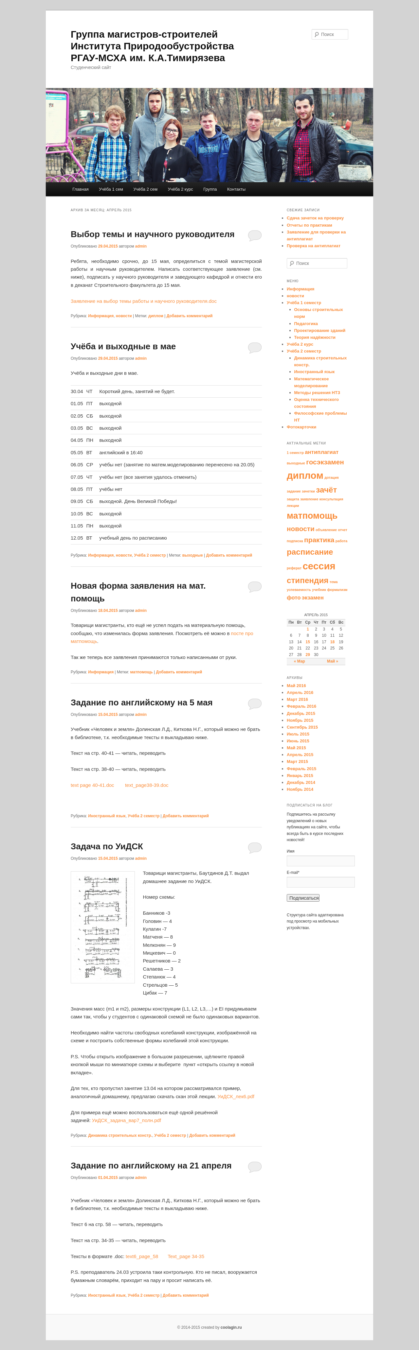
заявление (309, 499)
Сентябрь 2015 (302, 727)
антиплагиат (321, 452)
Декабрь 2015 (301, 713)
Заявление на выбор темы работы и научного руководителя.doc (144, 301)
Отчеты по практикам (309, 225)
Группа (210, 189)
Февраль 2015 (301, 768)
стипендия (307, 580)
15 (308, 642)
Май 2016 (296, 685)
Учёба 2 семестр (150, 555)
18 (332, 642)
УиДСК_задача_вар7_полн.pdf (126, 1120)
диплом (155, 316)
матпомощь (141, 672)
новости (124, 316)
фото (294, 598)
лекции (293, 506)
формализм (337, 590)
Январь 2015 (300, 775)
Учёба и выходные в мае (123, 346)
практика (319, 540)
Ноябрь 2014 (300, 789)
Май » (332, 661)
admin (141, 246)
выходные (192, 555)
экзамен (313, 598)
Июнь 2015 (298, 740)
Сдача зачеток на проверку (315, 218)
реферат (294, 568)
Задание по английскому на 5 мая (142, 702)
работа (341, 541)
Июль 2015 (298, 734)
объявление (326, 530)
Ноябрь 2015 (300, 720)
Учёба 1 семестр (304, 302)
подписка (295, 541)
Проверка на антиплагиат (313, 245)
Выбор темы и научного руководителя (153, 234)
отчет (342, 530)
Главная (80, 189)
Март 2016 (297, 699)
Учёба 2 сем (145, 189)
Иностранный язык (106, 816)
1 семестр (295, 453)
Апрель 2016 (300, 692)
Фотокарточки (301, 426)
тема (334, 582)
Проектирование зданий (320, 330)
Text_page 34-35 (186, 1256)
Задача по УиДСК (107, 846)
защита (293, 499)
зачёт (326, 489)
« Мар (299, 661)
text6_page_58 (146, 1256)
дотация (331, 477)
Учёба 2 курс (180, 189)
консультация (331, 499)
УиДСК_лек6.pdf (235, 1096)
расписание (310, 551)
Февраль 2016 (301, 706)
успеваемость (299, 590)
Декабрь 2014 (301, 782)
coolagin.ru (231, 1327)
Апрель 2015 (300, 754)
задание (294, 491)
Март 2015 (297, 761)
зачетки (308, 491)
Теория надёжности (315, 337)
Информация (101, 316)
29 (308, 654)
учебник (319, 590)
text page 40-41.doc (92, 785)
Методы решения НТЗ (317, 392)
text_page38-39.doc (147, 785)
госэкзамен (325, 462)
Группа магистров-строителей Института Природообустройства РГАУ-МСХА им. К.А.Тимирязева (152, 46)
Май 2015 (296, 747)
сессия (319, 566)
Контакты (236, 189)
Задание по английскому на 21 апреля (151, 1165)
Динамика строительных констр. (120, 1135)
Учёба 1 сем (111, 189)
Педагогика (306, 323)
